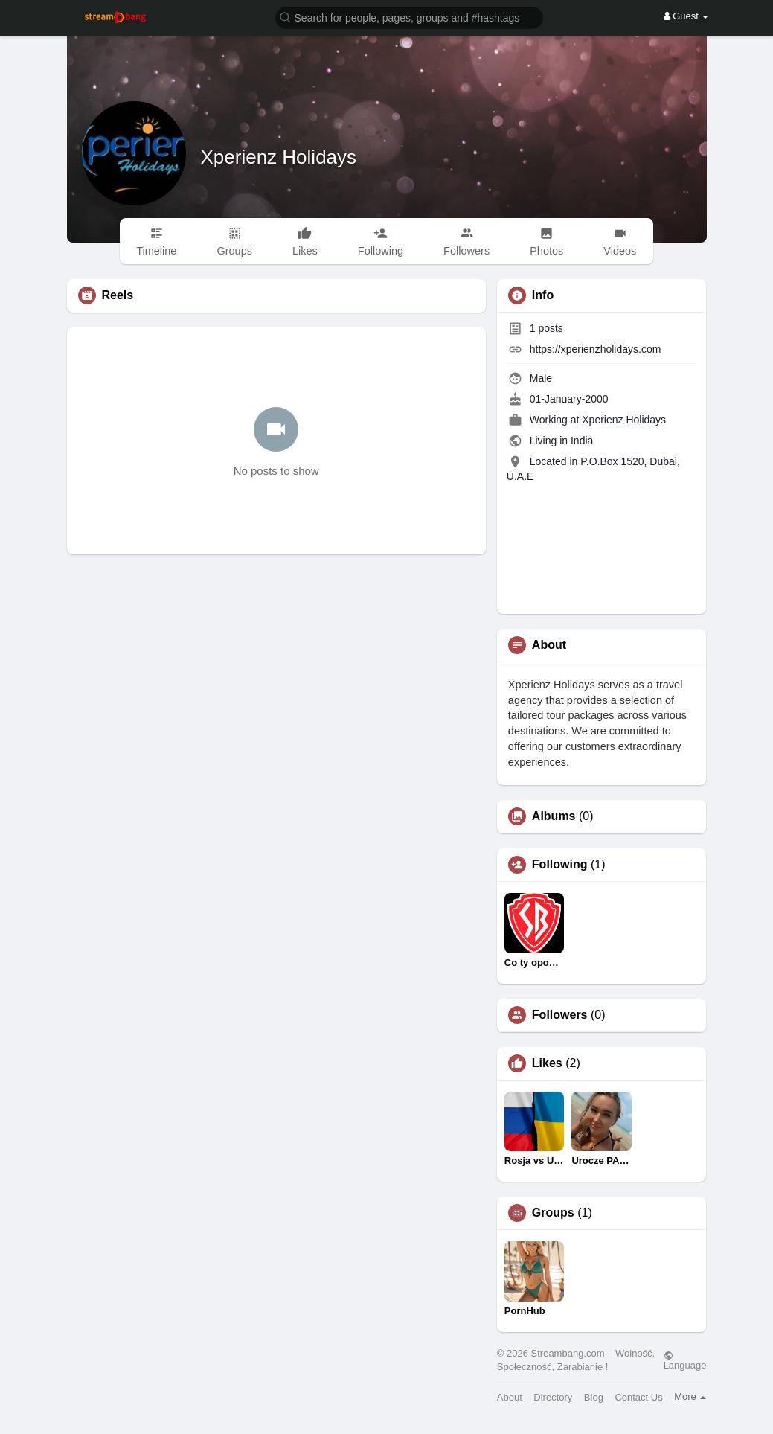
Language (685, 1360)
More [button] (690, 1396)
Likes (547, 1063)
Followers (560, 1015)
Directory (552, 1397)
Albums (554, 816)
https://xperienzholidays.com (595, 349)
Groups (553, 1213)
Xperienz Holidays (279, 157)
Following (560, 865)
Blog (593, 1397)
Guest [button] (686, 16)
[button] (409, 16)
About (509, 1397)
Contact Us (638, 1397)
